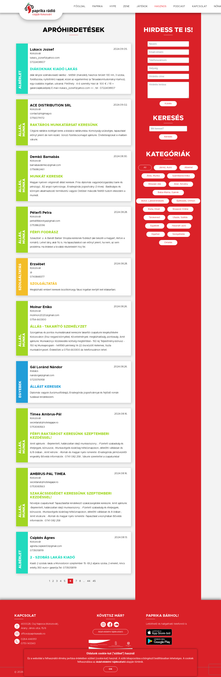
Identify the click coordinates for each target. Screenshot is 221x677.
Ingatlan (156, 234)
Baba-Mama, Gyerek (168, 192)
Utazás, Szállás (180, 217)
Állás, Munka (153, 176)
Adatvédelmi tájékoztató (110, 632)
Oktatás (168, 242)
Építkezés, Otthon (186, 201)
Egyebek (154, 226)
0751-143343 (28, 643)
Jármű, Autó (165, 167)
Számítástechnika (181, 176)
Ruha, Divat (154, 209)
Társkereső (154, 217)
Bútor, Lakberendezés (152, 201)
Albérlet (188, 167)
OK (110, 669)
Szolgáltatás (179, 234)
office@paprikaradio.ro (33, 634)
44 (88, 581)
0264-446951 (29, 639)
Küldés (168, 103)
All (145, 167)
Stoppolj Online (180, 209)
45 (94, 581)
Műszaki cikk (154, 184)
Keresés (168, 137)
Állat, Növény (181, 184)
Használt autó (179, 226)
